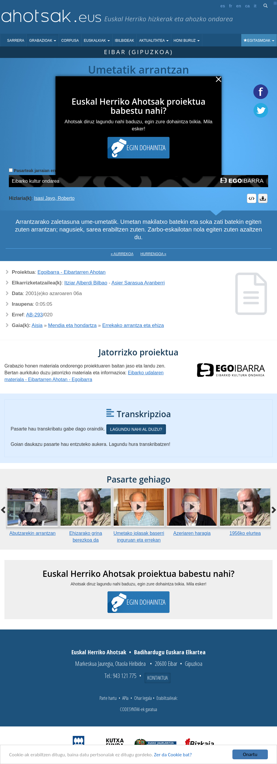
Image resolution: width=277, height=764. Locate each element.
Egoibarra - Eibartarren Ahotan (72, 272)
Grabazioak (42, 40)
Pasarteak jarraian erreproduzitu (45, 170)
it (255, 6)
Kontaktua (157, 677)
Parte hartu (108, 698)
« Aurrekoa (122, 254)
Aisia (37, 325)
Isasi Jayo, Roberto (54, 198)
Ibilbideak (124, 40)
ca (247, 6)
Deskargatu (263, 198)
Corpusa (70, 40)
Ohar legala (143, 698)
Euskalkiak (97, 40)
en (238, 6)
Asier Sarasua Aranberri (137, 283)
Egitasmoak (259, 40)
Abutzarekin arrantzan (32, 533)
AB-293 (34, 315)
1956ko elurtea (245, 533)
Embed (251, 198)
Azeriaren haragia (192, 533)
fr (230, 6)
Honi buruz (187, 40)
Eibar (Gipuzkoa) (138, 52)
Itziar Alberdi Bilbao (85, 283)
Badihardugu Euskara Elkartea (170, 652)
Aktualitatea (154, 40)
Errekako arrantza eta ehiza (133, 325)
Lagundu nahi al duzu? (136, 429)
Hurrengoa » (153, 254)
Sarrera (15, 40)
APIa (125, 698)
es (222, 6)
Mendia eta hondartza (72, 325)
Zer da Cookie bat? (173, 755)
